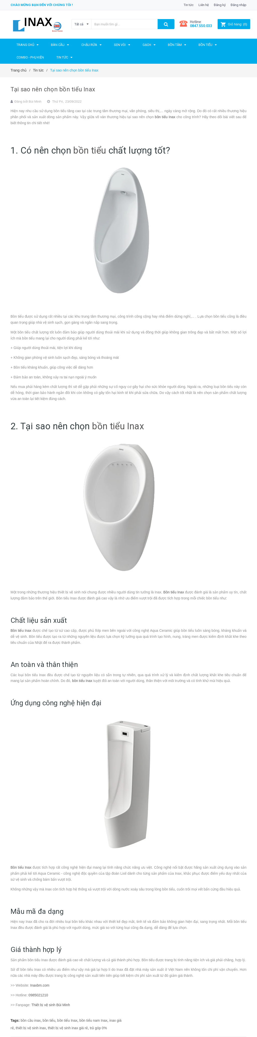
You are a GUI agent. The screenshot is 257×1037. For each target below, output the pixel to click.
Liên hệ (204, 5)
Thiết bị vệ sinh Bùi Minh (50, 1005)
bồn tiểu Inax (165, 117)
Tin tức (189, 5)
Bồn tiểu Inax (173, 592)
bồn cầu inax (31, 1020)
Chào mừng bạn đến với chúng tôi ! (42, 5)
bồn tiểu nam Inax (93, 1020)
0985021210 (38, 995)
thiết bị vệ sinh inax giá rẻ (68, 1028)
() (234, 24)
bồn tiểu (89, 150)
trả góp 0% (98, 1028)
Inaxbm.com (39, 985)
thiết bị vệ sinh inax (31, 1028)
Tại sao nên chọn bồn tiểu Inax (53, 89)
